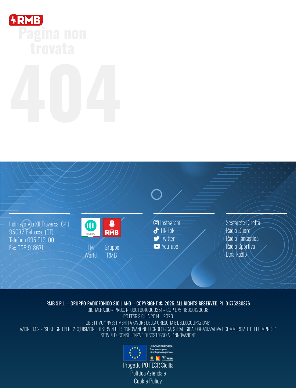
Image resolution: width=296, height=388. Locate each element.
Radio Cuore (238, 230)
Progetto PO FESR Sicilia (148, 364)
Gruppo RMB (112, 250)
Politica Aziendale (148, 372)
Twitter (164, 238)
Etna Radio (236, 253)
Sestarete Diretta (243, 222)
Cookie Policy (148, 380)
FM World (91, 250)
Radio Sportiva (240, 246)
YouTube (165, 246)
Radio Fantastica (242, 238)
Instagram (166, 222)
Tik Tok (164, 230)
